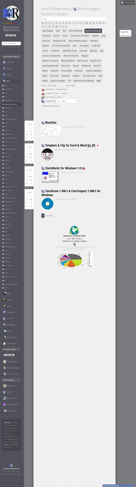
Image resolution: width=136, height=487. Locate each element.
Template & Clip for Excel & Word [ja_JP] (70, 145)
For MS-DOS (96, 46)
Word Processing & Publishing (84, 81)
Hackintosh (83, 51)
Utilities (45, 81)
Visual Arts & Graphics (58, 81)
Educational (94, 41)
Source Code (54, 76)
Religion (45, 71)
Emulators (45, 46)
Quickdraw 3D (86, 66)
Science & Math (66, 71)
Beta (64, 31)
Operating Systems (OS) (50, 66)
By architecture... (10, 337)
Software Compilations (93, 71)
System (7, 74)
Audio (58, 31)
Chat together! (9, 385)
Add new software (10, 361)
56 (31, 203)
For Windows (55, 51)
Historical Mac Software (11, 56)
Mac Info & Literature (71, 56)
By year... (7, 331)
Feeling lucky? (9, 312)
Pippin (7, 293)
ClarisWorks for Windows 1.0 (63, 168)
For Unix (45, 51)
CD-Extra (57, 36)
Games (7, 68)
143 (31, 157)
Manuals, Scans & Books (50, 61)
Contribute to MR (9, 349)
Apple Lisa (8, 299)
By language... (9, 324)
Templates (76, 76)
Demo (103, 36)
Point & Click (65, 66)
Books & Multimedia (75, 31)
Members (8, 392)
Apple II (7, 306)
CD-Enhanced (46, 36)
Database (95, 36)
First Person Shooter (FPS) (61, 46)
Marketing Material (68, 61)
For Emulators (84, 46)
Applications (8, 62)
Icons (101, 51)
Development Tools (59, 41)
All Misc (6, 85)
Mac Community (8, 380)
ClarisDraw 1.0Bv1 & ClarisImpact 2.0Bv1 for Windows (71, 193)
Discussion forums (10, 404)
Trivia (100, 76)
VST (69, 81)
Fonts (75, 46)
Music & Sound (82, 61)
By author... (8, 318)
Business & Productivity (93, 31)
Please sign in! (127, 2)
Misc (6, 81)
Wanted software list (11, 368)
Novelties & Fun (95, 61)
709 (31, 180)
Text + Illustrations (89, 76)
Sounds (44, 76)
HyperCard (93, 51)
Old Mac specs (9, 410)
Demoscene (46, 41)
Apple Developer (47, 31)
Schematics (54, 71)
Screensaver (79, 71)
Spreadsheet (65, 76)
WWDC (99, 81)
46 (31, 134)
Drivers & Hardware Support (78, 41)
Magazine (85, 56)
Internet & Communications (51, 56)
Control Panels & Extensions (80, 36)
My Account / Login (10, 374)
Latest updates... (10, 343)
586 (31, 199)
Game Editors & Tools (69, 51)
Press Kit (76, 66)
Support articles (10, 398)
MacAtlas (48, 122)
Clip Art (65, 36)
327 (31, 131)
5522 (30, 154)
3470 (30, 176)
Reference (97, 66)
